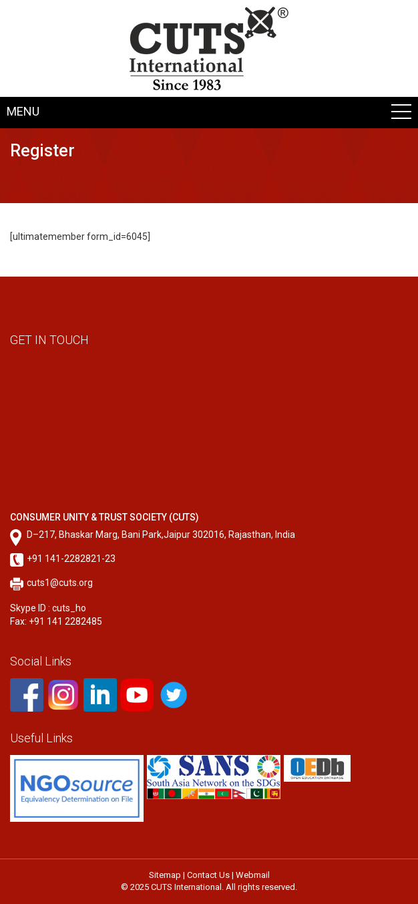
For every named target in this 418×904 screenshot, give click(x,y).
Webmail (253, 875)
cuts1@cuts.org (60, 582)
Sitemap (165, 875)
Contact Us (208, 875)
